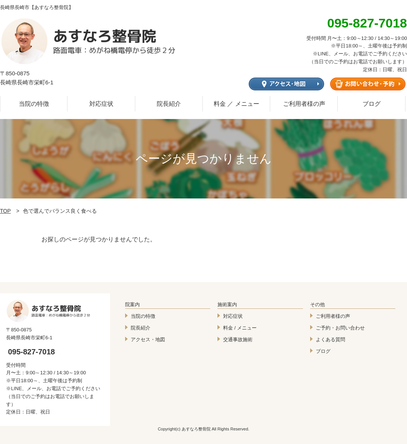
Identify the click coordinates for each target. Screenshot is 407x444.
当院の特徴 (34, 104)
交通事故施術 (237, 339)
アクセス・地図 (148, 339)
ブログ (372, 104)
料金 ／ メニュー (236, 104)
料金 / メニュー (240, 328)
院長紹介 (169, 104)
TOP (5, 211)
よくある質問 (330, 339)
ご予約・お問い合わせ (340, 328)
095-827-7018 (31, 352)
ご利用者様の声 (304, 104)
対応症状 (101, 104)
